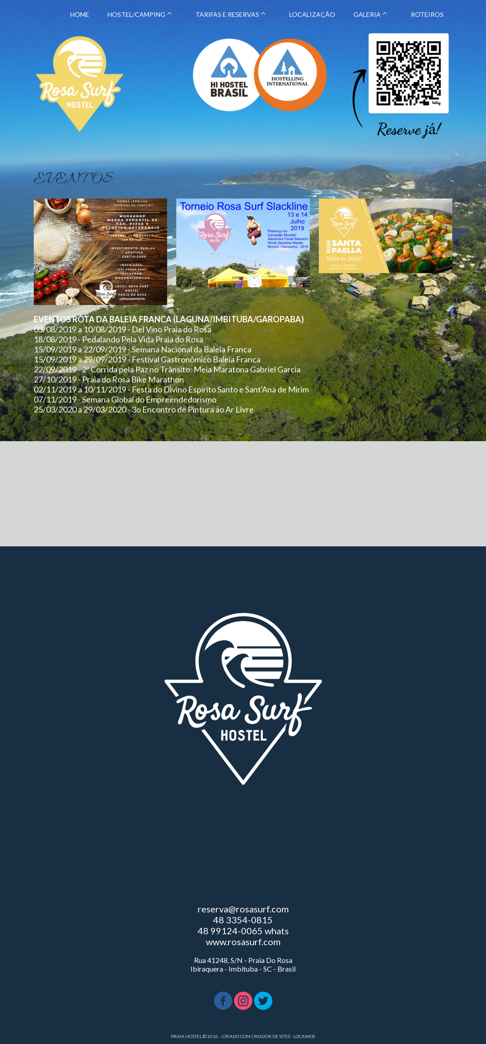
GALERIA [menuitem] (367, 14)
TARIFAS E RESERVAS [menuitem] (227, 14)
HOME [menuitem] (79, 14)
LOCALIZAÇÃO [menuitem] (312, 14)
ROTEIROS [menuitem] (427, 14)
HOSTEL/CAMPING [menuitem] (136, 14)
